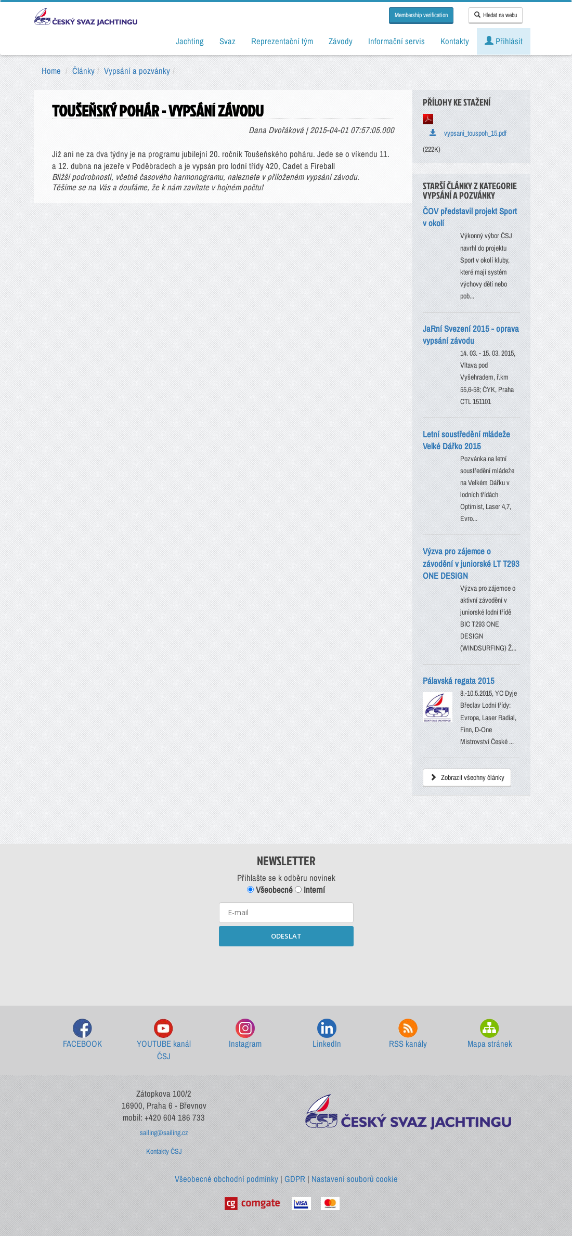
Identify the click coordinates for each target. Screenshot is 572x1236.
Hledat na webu (495, 15)
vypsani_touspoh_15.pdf (468, 133)
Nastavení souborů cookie (354, 1179)
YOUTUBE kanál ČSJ (164, 1040)
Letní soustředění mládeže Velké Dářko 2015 (466, 440)
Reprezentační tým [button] (282, 41)
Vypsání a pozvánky (137, 70)
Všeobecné (270, 889)
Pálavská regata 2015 (459, 680)
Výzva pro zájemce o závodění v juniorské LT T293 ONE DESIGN (471, 563)
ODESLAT (286, 936)
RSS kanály (408, 1034)
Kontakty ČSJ (164, 1151)
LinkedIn (327, 1034)
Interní (310, 889)
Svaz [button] (227, 41)
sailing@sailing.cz (164, 1132)
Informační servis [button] (396, 41)
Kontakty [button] (454, 41)
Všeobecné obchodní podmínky (226, 1179)
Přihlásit (504, 41)
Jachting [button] (190, 41)
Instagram (245, 1034)
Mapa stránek (489, 1034)
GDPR (294, 1179)
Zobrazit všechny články (467, 777)
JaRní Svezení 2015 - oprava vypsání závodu (471, 334)
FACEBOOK (82, 1034)
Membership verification (421, 15)
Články (83, 70)
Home (51, 70)
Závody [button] (341, 41)
